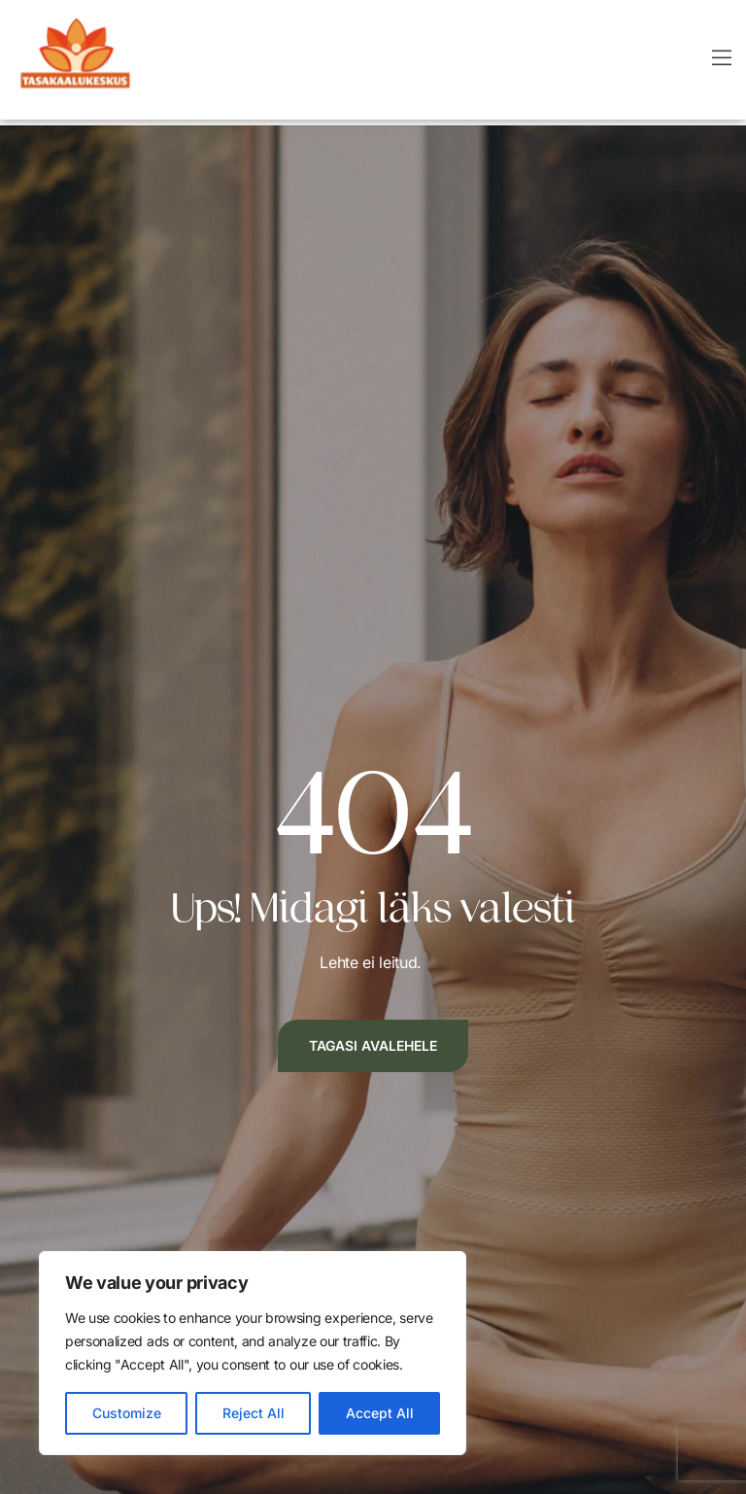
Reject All (253, 1413)
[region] (252, 1353)
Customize (126, 1413)
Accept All (380, 1413)
